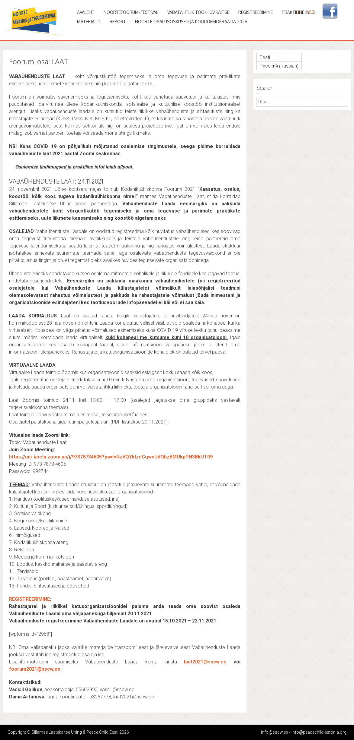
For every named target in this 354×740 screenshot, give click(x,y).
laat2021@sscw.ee (205, 662)
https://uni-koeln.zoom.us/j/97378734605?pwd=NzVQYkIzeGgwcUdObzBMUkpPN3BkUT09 (111, 457)
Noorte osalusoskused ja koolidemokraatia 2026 (191, 21)
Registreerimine (255, 12)
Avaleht (86, 12)
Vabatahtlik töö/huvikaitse (198, 12)
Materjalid (89, 21)
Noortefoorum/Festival (131, 12)
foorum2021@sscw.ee (34, 669)
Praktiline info (298, 12)
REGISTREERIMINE (29, 599)
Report (118, 21)
